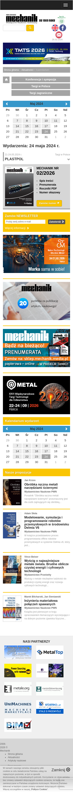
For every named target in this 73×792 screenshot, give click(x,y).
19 (65, 451)
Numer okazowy (50, 192)
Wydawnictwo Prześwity (37, 574)
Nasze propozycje (18, 472)
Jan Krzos (29, 480)
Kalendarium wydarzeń (22, 421)
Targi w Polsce (40, 86)
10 (46, 445)
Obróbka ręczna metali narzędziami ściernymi (41, 486)
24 (46, 456)
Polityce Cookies (39, 789)
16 (36, 451)
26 (65, 456)
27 (7, 462)
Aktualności (27, 70)
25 (55, 456)
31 (46, 462)
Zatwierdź (56, 221)
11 (55, 445)
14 (17, 451)
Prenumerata (48, 184)
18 (55, 451)
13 (7, 451)
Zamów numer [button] (49, 203)
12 (65, 445)
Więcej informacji (17, 228)
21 (17, 456)
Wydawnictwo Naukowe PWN (40, 491)
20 (7, 456)
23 (36, 456)
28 (17, 462)
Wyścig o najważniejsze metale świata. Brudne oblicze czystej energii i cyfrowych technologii (46, 566)
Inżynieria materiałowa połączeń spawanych (41, 602)
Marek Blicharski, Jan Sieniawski (42, 596)
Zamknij (60, 770)
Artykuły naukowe (17, 760)
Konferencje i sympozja (41, 79)
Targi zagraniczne (40, 93)
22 (27, 456)
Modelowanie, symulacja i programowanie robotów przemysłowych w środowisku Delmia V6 (46, 522)
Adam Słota (30, 513)
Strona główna (11, 70)
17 (46, 451)
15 (27, 451)
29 (7, 440)
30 (17, 440)
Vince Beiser (31, 556)
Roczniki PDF (48, 188)
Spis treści (46, 180)
